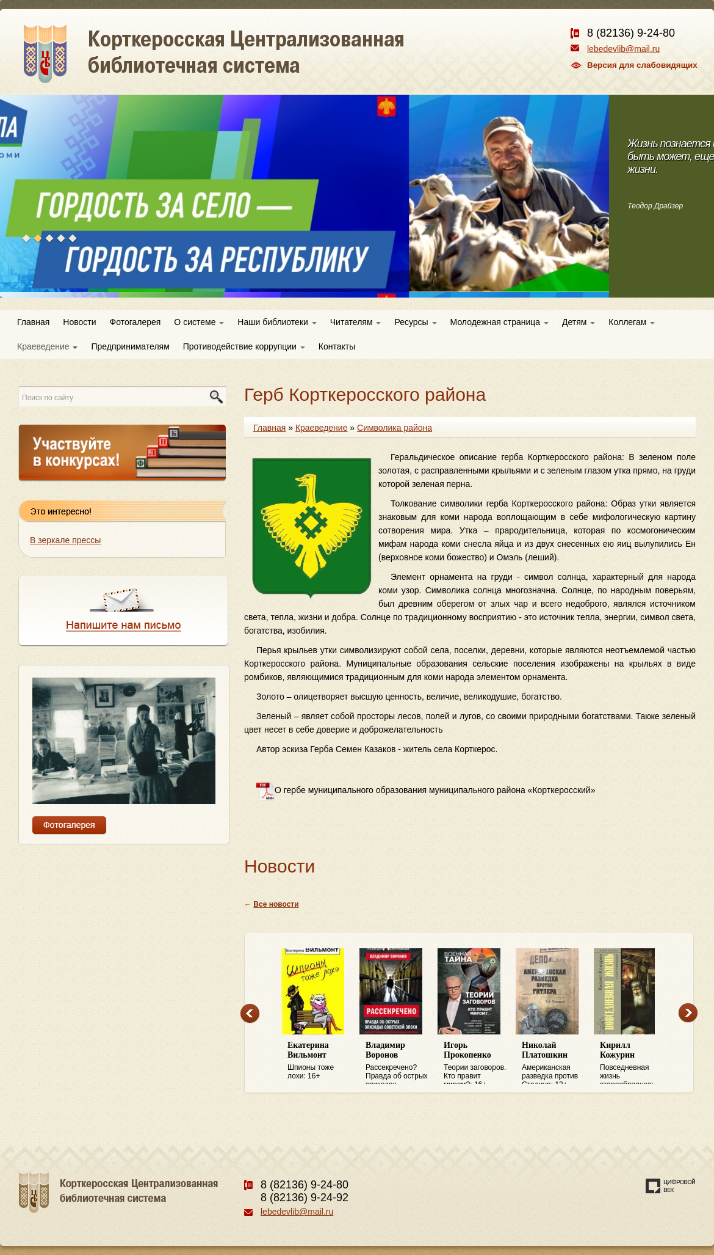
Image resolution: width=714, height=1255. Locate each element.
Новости (79, 322)
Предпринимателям (130, 346)
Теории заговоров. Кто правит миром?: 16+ (477, 1063)
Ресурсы (415, 322)
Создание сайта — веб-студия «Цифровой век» (671, 1186)
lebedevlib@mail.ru (623, 49)
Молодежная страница (499, 322)
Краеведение (47, 346)
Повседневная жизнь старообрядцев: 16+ (633, 1063)
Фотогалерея (135, 322)
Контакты (337, 346)
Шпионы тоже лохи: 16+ (320, 1060)
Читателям (355, 322)
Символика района (394, 428)
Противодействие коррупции (244, 346)
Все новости (275, 904)
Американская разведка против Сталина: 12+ (555, 1063)
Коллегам (631, 322)
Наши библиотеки (276, 322)
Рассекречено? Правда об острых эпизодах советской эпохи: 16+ (398, 1063)
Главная (33, 322)
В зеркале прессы (65, 540)
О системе (199, 322)
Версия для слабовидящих (642, 65)
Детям (578, 322)
